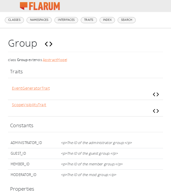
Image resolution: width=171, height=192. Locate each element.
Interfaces (66, 20)
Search (126, 20)
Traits (88, 20)
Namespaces (39, 20)
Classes (14, 20)
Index (107, 20)
